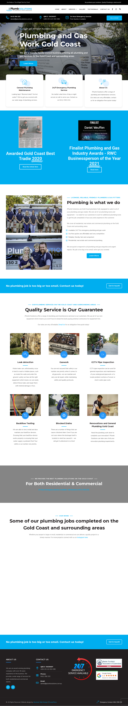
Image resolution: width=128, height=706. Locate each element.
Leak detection (25, 362)
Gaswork (64, 362)
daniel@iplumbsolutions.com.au (21, 19)
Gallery (82, 9)
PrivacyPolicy (52, 702)
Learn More (28, 63)
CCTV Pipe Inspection (102, 362)
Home (57, 9)
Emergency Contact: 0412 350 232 (111, 702)
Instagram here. (82, 537)
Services (72, 9)
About (63, 9)
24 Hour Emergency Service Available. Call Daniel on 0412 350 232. (64, 490)
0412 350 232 (15, 16)
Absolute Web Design (40, 702)
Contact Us (105, 9)
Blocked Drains (64, 423)
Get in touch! (114, 286)
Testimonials (93, 9)
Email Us (62, 325)
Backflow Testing (25, 423)
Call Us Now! (114, 18)
